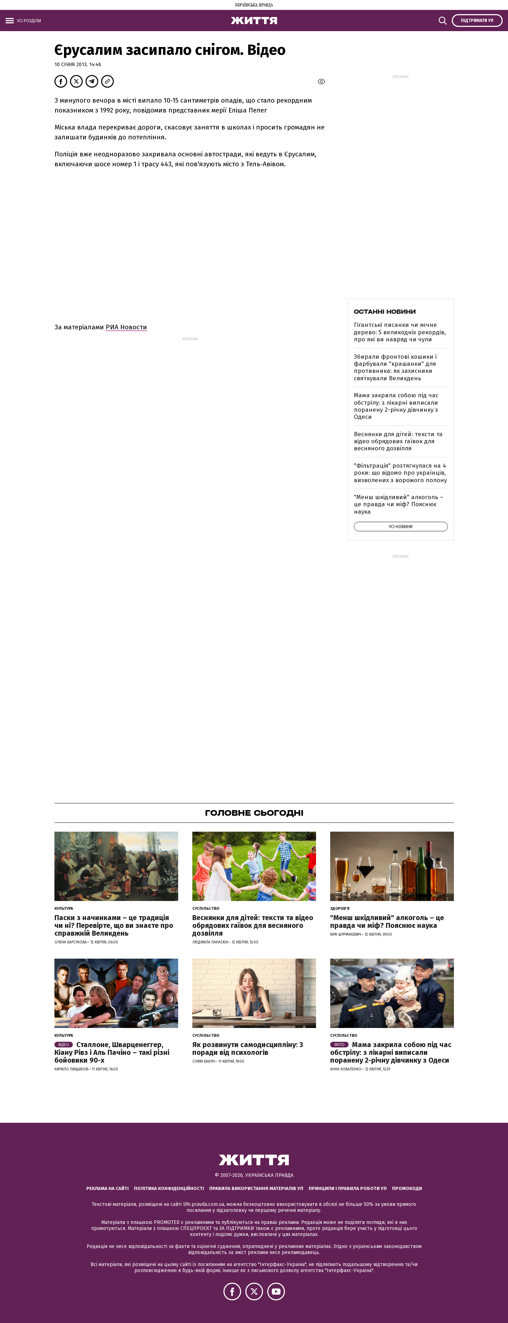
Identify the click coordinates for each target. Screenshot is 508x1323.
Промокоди (407, 1188)
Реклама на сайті (107, 1188)
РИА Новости (126, 327)
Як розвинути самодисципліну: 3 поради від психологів (247, 1048)
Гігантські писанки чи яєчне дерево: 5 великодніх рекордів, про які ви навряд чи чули (400, 332)
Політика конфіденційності (169, 1188)
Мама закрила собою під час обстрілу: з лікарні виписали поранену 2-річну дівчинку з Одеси (396, 406)
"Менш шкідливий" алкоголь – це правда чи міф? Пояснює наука (398, 504)
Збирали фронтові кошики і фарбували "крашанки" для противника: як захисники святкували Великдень (395, 367)
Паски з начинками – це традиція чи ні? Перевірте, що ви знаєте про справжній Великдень (113, 925)
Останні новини (385, 312)
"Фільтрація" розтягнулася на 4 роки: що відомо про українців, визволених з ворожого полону (400, 473)
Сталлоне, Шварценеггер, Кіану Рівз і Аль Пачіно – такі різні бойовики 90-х (111, 1052)
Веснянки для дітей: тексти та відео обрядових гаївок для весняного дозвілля (398, 441)
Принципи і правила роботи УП (348, 1188)
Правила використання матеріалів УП (256, 1188)
